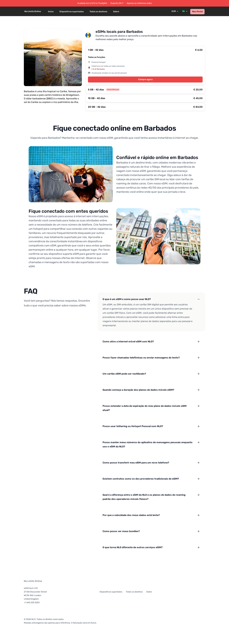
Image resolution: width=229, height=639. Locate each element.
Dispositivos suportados (71, 11)
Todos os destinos (98, 11)
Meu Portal (197, 11)
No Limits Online (33, 581)
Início (51, 11)
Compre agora (145, 79)
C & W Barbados (98, 69)
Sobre (116, 11)
